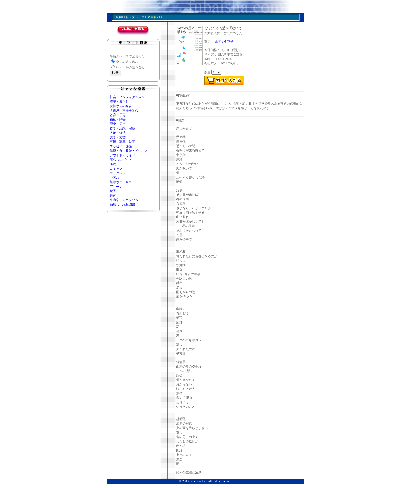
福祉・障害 (118, 119)
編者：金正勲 (224, 41)
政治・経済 (118, 133)
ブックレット (119, 173)
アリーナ (116, 186)
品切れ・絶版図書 (122, 204)
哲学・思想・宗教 (122, 128)
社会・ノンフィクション (127, 97)
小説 (113, 164)
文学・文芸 (118, 137)
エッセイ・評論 (121, 146)
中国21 (114, 177)
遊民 (113, 191)
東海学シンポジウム (124, 200)
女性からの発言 (121, 106)
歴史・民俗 (118, 124)
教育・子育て (119, 115)
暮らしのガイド (121, 160)
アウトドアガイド (122, 155)
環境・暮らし (119, 101)
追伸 (113, 195)
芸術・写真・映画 (122, 142)
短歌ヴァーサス (121, 182)
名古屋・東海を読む (124, 110)
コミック (116, 168)
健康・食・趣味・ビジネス (129, 151)
